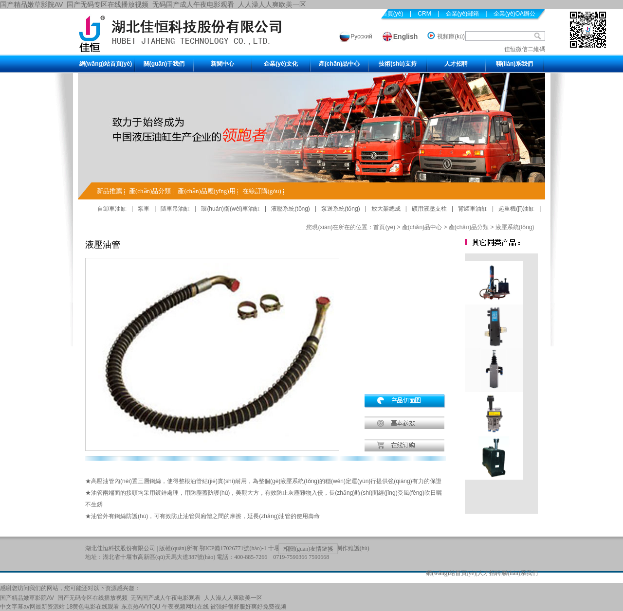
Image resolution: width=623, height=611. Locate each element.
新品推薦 (109, 191)
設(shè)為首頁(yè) (380, 13)
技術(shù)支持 (397, 63)
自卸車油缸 (112, 208)
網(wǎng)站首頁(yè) (105, 63)
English (405, 36)
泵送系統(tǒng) (340, 208)
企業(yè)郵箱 (462, 13)
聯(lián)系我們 (514, 63)
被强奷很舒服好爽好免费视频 (248, 606)
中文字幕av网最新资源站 (32, 606)
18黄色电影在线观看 (92, 606)
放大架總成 (386, 208)
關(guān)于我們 (164, 63)
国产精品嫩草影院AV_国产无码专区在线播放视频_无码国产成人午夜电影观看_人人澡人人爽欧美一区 (153, 4)
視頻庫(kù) (451, 36)
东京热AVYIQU (140, 606)
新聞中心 (222, 63)
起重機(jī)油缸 (516, 208)
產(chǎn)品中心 (339, 63)
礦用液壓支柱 (429, 208)
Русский (361, 36)
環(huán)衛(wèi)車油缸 (230, 208)
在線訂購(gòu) (261, 191)
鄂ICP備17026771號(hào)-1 (233, 548)
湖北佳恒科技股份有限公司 (120, 548)
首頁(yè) (384, 227)
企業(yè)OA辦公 (514, 13)
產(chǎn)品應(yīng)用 (206, 191)
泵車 (143, 208)
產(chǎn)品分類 (150, 191)
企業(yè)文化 (280, 63)
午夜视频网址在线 (185, 606)
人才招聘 (456, 63)
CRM (424, 13)
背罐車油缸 (472, 208)
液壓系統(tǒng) (290, 208)
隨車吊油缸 (175, 208)
